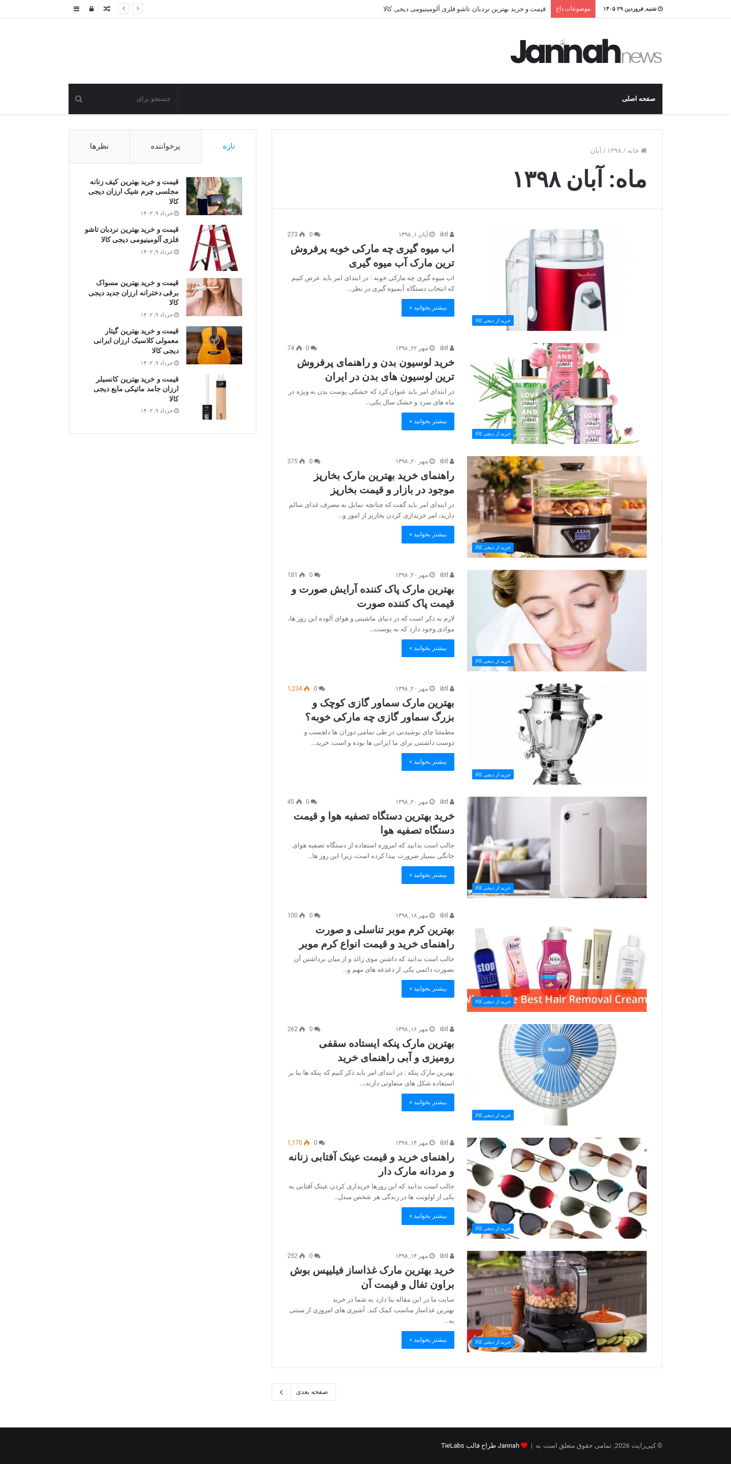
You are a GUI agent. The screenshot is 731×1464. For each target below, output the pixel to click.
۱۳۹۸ (614, 150)
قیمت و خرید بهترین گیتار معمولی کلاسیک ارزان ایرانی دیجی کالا (134, 342)
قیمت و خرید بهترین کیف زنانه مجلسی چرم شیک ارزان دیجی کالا (132, 193)
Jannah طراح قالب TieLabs (480, 1445)
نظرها (99, 146)
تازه (229, 146)
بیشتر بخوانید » (428, 307)
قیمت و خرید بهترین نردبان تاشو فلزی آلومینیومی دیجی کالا (464, 9)
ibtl (447, 234)
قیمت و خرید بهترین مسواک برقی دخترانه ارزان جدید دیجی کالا (132, 294)
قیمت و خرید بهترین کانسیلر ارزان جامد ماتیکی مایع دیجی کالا (134, 390)
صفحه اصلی (638, 99)
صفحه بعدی (304, 1392)
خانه (637, 150)
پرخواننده (165, 146)
